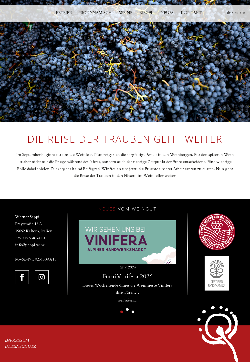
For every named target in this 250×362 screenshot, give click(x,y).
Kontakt (191, 12)
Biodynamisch (95, 12)
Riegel (146, 12)
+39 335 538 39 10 (30, 238)
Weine (125, 12)
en (236, 12)
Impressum (17, 340)
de (228, 12)
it (244, 12)
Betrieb (64, 12)
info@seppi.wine (30, 245)
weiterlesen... (127, 300)
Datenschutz (20, 346)
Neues (167, 12)
